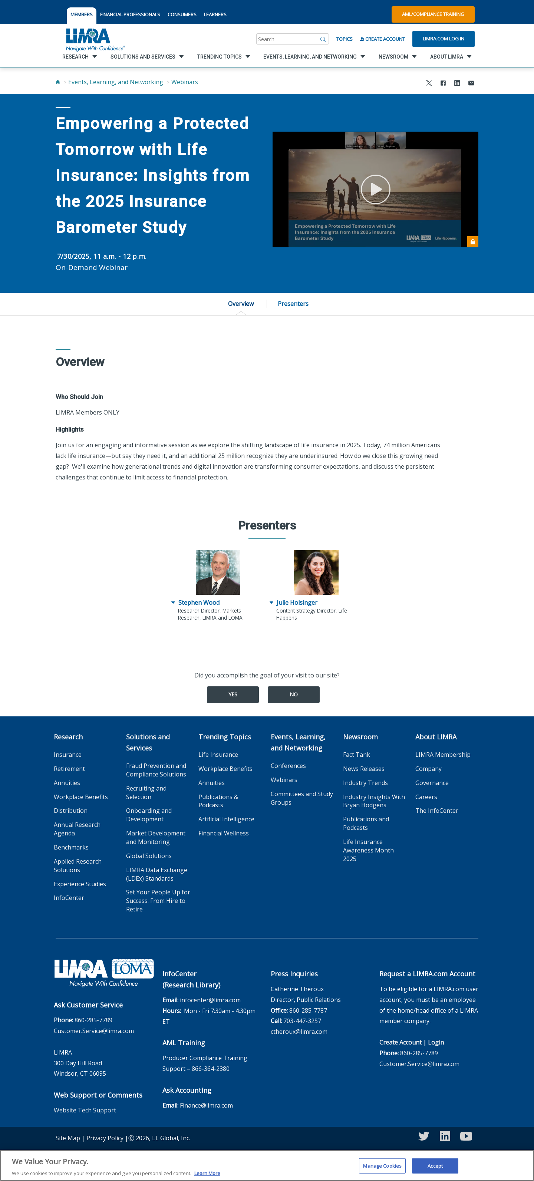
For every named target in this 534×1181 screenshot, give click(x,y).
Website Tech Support (85, 1110)
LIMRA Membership (443, 755)
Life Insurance (218, 755)
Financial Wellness (223, 833)
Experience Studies (80, 884)
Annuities (67, 783)
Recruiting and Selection (146, 792)
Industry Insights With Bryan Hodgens (374, 801)
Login (436, 1042)
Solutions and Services (148, 742)
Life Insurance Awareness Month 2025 (368, 850)
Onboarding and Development (149, 814)
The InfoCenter (436, 810)
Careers (426, 797)
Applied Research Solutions (78, 865)
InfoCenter (69, 898)
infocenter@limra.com (210, 1000)
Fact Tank (356, 755)
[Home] (58, 82)
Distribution (71, 810)
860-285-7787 (308, 1010)
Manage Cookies (382, 1170)
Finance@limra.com (206, 1105)
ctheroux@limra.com (299, 1031)
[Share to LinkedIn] (457, 84)
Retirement (69, 769)
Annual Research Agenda (77, 829)
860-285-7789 (93, 1020)
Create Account (382, 39)
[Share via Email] (471, 84)
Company (428, 769)
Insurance (68, 755)
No (294, 694)
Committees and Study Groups (302, 798)
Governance (432, 783)
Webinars (184, 82)
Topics (344, 39)
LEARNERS (215, 14)
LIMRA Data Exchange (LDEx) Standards (156, 874)
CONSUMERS (182, 14)
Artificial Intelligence (226, 819)
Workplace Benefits (81, 797)
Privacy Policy (104, 1138)
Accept (435, 1170)
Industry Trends (365, 783)
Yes (232, 694)
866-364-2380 (211, 1069)
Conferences (288, 766)
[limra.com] (95, 39)
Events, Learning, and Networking (115, 82)
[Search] (323, 38)
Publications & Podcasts (218, 801)
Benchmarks (71, 847)
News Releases (364, 769)
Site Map (68, 1138)
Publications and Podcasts (366, 823)
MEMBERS (81, 14)
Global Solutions (149, 856)
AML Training (183, 1042)
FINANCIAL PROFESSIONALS (130, 14)
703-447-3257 (302, 1021)
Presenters (293, 304)
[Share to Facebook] (443, 84)
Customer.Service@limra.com (94, 1031)
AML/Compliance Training (433, 14)
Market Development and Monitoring (155, 837)
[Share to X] (429, 84)
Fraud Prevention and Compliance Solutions (156, 770)
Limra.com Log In (443, 38)
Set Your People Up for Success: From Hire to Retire (158, 900)
